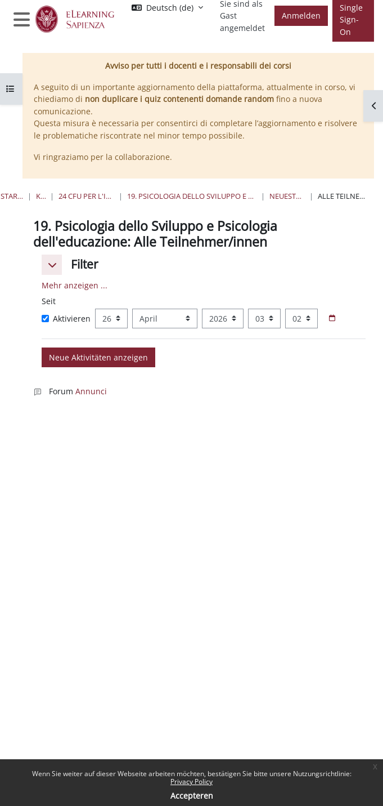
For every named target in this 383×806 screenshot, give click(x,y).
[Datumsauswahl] (331, 318)
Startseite (12, 196)
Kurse (41, 196)
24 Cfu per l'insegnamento (86, 196)
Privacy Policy (191, 781)
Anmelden (301, 15)
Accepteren (191, 795)
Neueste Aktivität (287, 196)
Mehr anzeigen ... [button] (74, 285)
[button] (52, 265)
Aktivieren (66, 318)
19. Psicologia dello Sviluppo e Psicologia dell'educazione (191, 196)
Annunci (91, 391)
